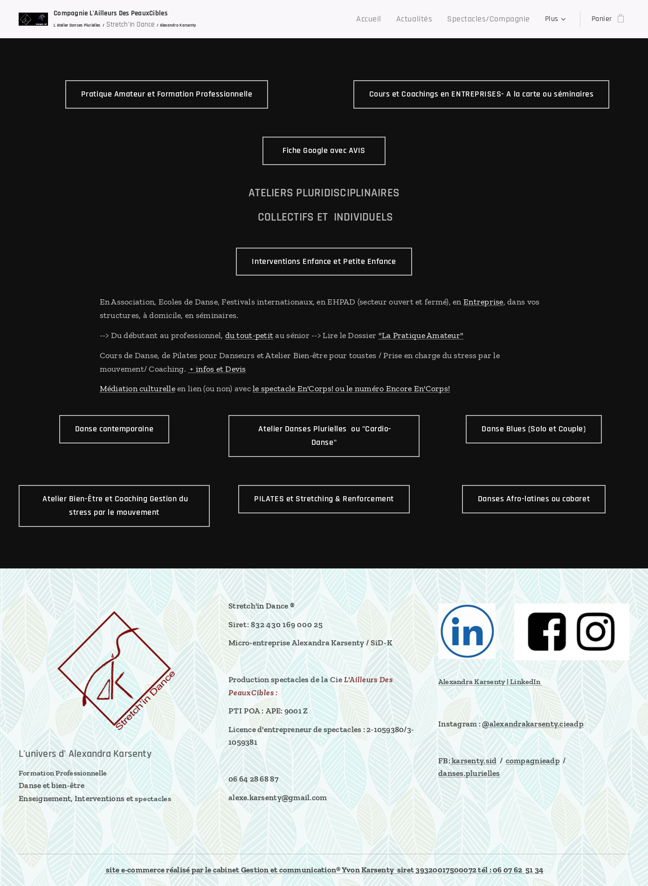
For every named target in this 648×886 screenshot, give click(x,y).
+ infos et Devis (217, 369)
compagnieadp (533, 760)
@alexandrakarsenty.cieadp (533, 723)
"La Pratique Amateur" (421, 335)
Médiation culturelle (137, 388)
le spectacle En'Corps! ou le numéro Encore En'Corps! (351, 388)
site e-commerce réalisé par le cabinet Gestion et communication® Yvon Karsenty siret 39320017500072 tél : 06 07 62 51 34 (324, 869)
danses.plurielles (469, 773)
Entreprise (483, 302)
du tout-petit (249, 335)
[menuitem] (263, 19)
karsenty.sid (473, 760)
